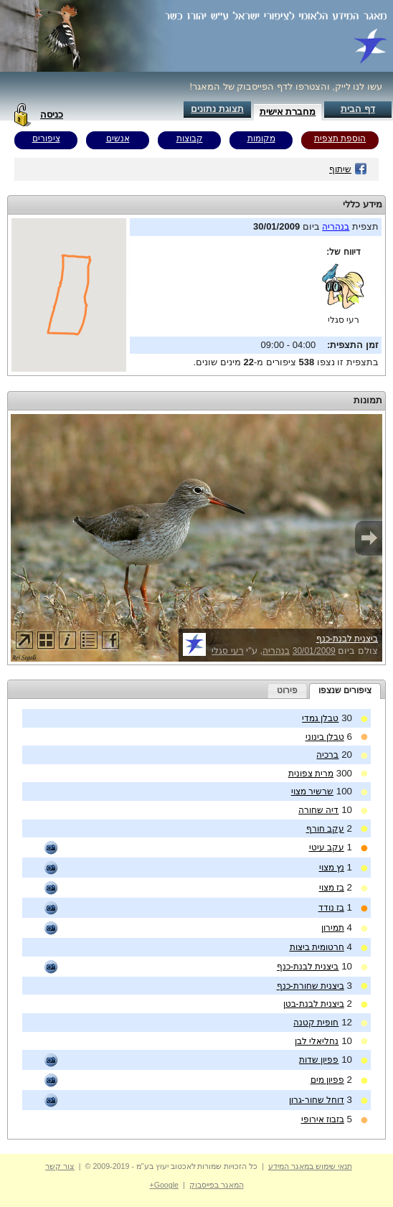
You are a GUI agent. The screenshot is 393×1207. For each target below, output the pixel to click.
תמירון (332, 928)
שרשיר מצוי (312, 791)
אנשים (118, 138)
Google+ (164, 1184)
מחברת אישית (288, 111)
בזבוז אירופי (322, 1119)
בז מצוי (331, 888)
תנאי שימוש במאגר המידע (310, 1166)
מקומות (261, 138)
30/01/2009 (314, 651)
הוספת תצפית (340, 138)
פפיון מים (327, 1080)
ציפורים (46, 138)
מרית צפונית (310, 774)
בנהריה (335, 227)
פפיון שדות (318, 1060)
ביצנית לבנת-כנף (347, 639)
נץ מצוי (331, 868)
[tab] (345, 691)
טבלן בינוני (325, 737)
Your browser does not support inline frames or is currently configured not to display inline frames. (68, 295)
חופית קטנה (315, 1023)
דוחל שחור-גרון (316, 1100)
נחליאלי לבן (316, 1041)
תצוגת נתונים (217, 108)
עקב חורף (325, 829)
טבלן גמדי (320, 718)
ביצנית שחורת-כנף (310, 986)
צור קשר (60, 1166)
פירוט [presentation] (287, 690)
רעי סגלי (343, 320)
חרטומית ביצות (317, 947)
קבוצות (189, 138)
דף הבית (358, 108)
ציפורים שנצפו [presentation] (344, 690)
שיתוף (348, 169)
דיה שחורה (318, 810)
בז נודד (331, 908)
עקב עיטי (326, 847)
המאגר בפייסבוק (216, 1184)
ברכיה (327, 755)
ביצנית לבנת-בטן (313, 1004)
